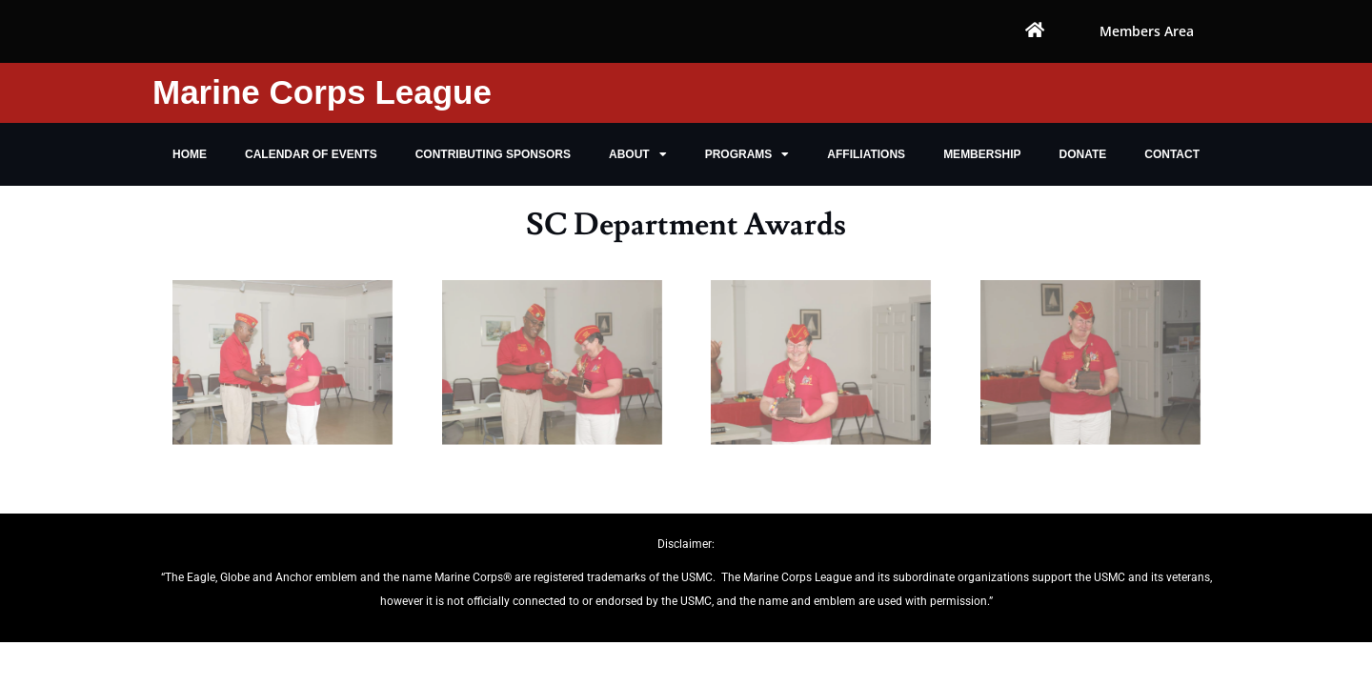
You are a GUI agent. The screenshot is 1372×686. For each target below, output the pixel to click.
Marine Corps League (322, 92)
